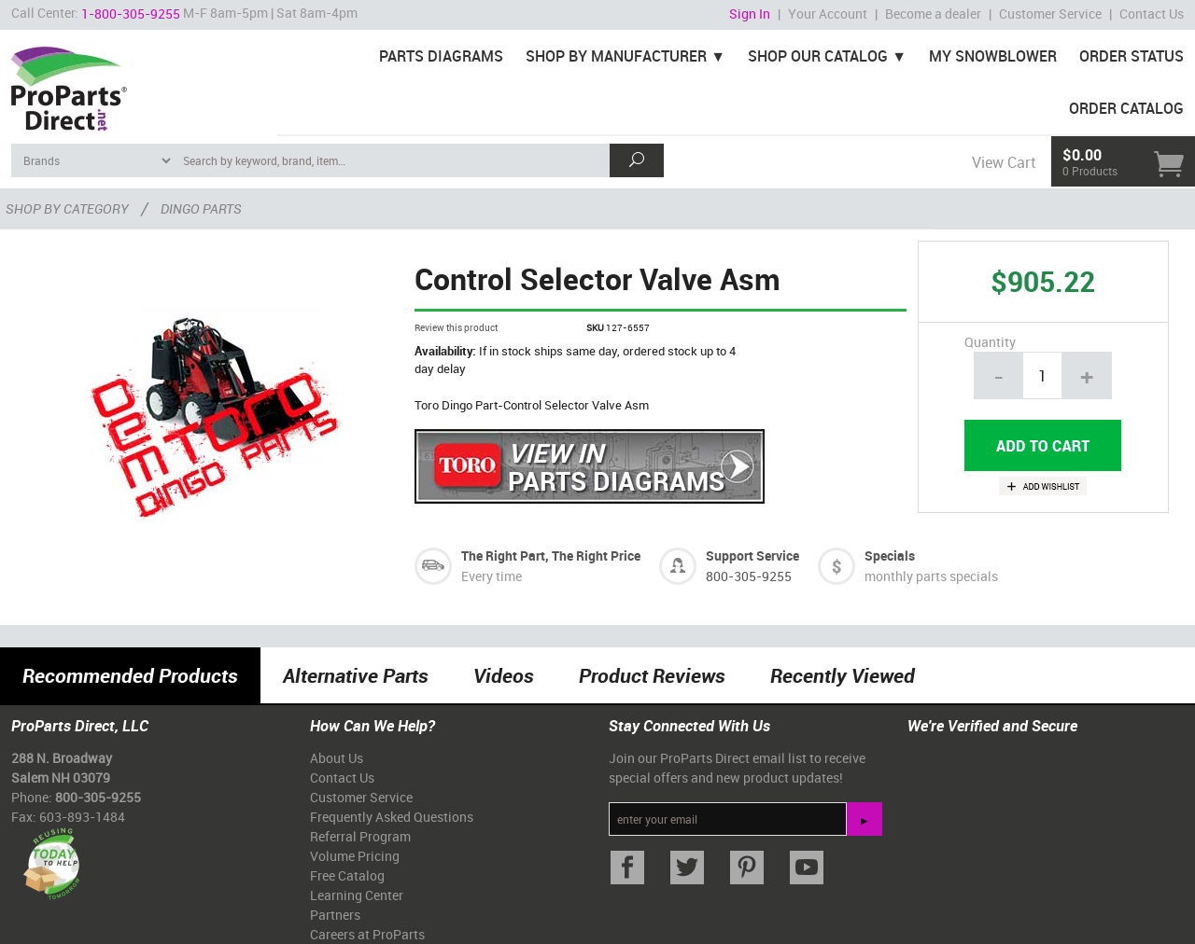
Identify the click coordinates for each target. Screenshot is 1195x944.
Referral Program (360, 836)
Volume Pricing (355, 856)
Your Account (827, 13)
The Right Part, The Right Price (550, 555)
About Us (336, 758)
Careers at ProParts (367, 934)
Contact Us (1151, 13)
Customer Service (1050, 13)
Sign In (749, 13)
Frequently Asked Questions (391, 817)
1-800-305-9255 (130, 13)
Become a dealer (933, 13)
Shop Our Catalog (818, 56)
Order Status (1131, 56)
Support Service (752, 555)
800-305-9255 (749, 576)
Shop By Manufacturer (616, 56)
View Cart (1003, 162)
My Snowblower (993, 56)
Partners (335, 914)
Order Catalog (1126, 108)
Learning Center (356, 895)
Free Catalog (347, 875)
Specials (890, 555)
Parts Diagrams (441, 56)
